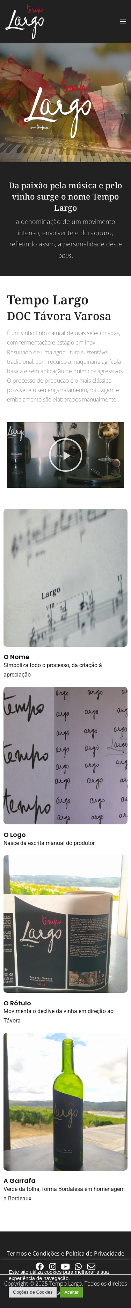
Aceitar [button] (71, 1292)
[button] (65, 455)
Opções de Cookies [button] (32, 1292)
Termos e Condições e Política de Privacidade (65, 1253)
